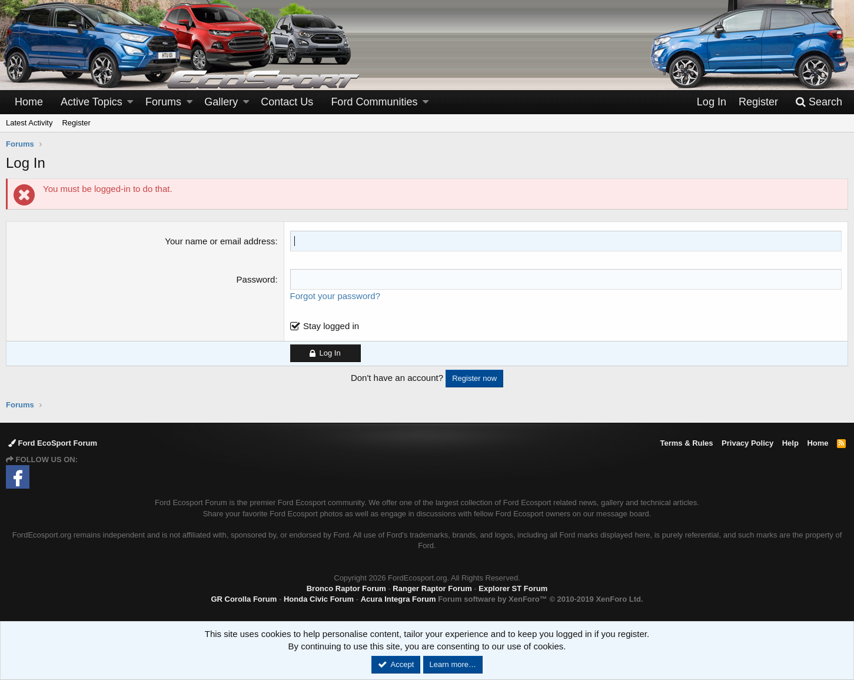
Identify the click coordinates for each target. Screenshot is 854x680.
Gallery (221, 102)
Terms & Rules (686, 443)
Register (76, 122)
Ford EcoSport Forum (52, 443)
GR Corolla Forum (244, 599)
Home (29, 102)
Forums (163, 102)
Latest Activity (29, 122)
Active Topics (91, 102)
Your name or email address (220, 241)
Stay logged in (331, 326)
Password (256, 279)
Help (790, 443)
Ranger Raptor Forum (432, 588)
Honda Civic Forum (319, 599)
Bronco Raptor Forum (346, 588)
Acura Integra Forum (398, 599)
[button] (130, 102)
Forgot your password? (335, 296)
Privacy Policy (747, 443)
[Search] (818, 102)
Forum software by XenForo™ (540, 599)
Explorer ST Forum (512, 588)
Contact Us (287, 102)
